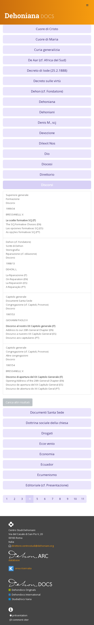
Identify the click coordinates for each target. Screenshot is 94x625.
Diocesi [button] (47, 164)
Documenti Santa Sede (19, 300)
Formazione (13, 199)
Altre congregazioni (17, 355)
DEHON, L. (11, 269)
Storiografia (13, 250)
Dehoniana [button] (47, 101)
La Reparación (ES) (16, 283)
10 (75, 499)
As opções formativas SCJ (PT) (23, 232)
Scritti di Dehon (14, 246)
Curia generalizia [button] (47, 49)
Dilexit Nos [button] (47, 143)
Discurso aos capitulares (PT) (22, 337)
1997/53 (10, 314)
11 (82, 499)
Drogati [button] (47, 433)
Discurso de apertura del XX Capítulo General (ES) (34, 384)
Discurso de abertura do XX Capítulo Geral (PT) (32, 388)
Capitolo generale (16, 296)
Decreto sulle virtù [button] (47, 81)
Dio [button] (47, 153)
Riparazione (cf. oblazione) (21, 253)
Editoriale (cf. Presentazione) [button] (47, 485)
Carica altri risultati (18, 402)
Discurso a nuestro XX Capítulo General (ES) (31, 333)
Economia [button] (47, 454)
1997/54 (10, 365)
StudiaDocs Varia (20, 599)
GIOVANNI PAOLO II (17, 320)
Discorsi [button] (47, 185)
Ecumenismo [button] (47, 475)
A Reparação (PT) (15, 287)
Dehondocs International (24, 594)
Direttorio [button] (47, 174)
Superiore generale (17, 195)
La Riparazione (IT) (16, 275)
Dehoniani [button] (47, 112)
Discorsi (10, 203)
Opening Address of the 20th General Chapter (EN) (35, 380)
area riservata (20, 568)
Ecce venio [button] (47, 443)
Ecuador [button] (47, 464)
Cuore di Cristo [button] (47, 29)
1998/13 (10, 263)
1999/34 (10, 208)
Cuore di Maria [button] (47, 39)
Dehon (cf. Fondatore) (18, 242)
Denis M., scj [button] (47, 122)
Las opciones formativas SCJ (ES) (24, 228)
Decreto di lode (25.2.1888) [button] (47, 70)
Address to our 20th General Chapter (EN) (29, 330)
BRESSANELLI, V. (15, 214)
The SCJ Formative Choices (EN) (23, 224)
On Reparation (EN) (17, 279)
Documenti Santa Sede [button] (47, 412)
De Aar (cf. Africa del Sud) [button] (47, 60)
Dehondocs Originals (22, 590)
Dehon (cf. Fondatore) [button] (47, 91)
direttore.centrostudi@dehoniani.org (33, 545)
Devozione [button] (47, 133)
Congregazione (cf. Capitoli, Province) (27, 304)
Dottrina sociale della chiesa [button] (47, 423)
